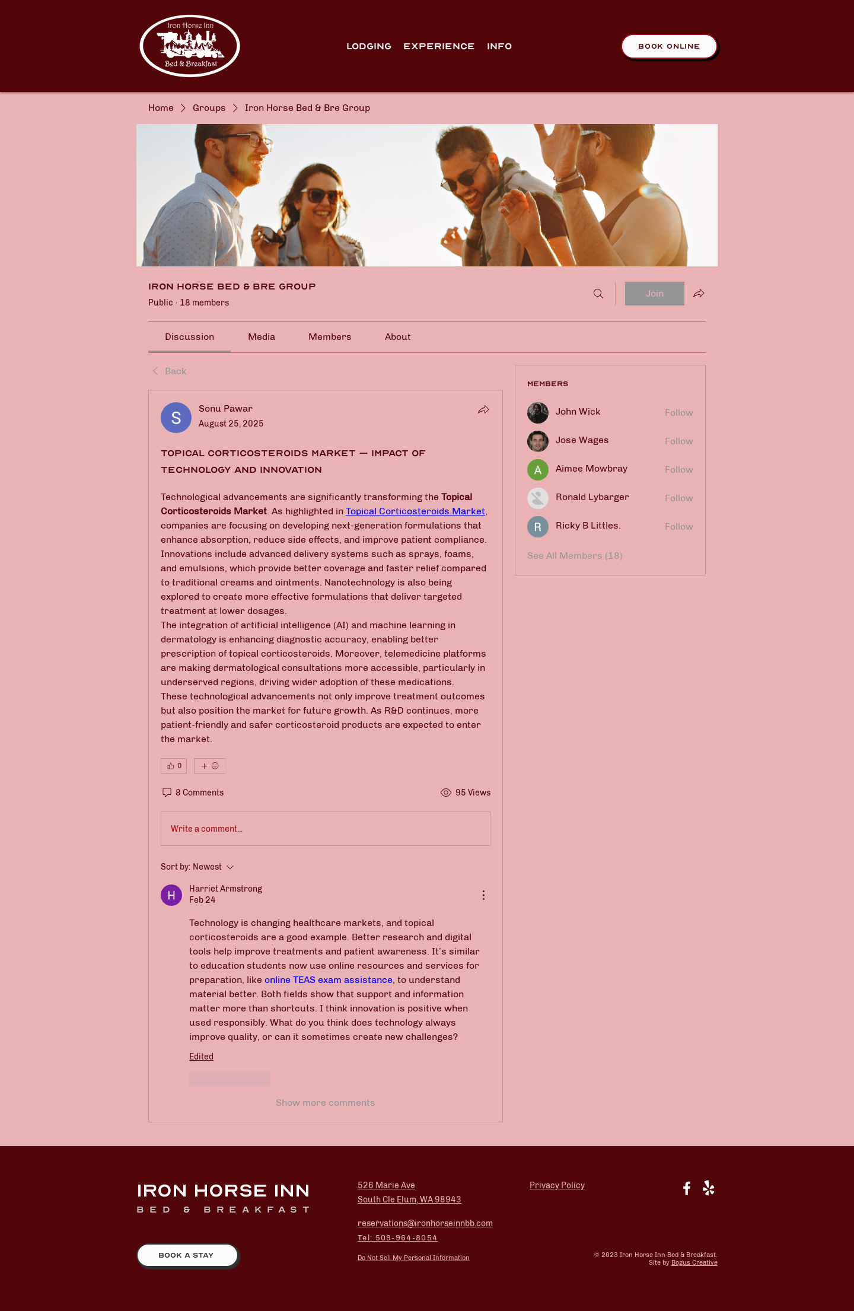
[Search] (598, 294)
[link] (189, 336)
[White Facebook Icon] (687, 1188)
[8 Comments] (192, 793)
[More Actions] (483, 895)
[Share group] (699, 293)
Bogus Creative (694, 1263)
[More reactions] (209, 766)
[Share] (483, 409)
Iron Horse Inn (223, 1190)
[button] (439, 46)
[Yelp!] (709, 1188)
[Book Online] (669, 46)
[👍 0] (174, 766)
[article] (325, 756)
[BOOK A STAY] (187, 1255)
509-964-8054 (406, 1237)
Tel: (366, 1237)
